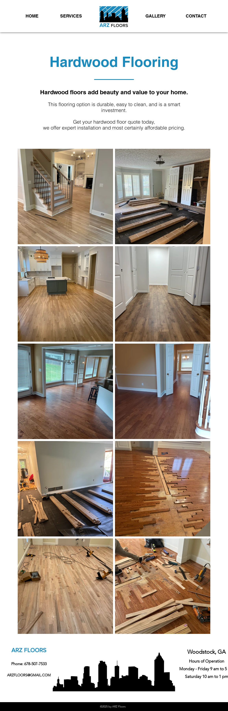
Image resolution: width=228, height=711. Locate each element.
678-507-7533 (35, 663)
